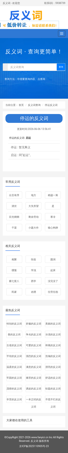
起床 (52, 270)
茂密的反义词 (14, 388)
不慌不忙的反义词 (53, 400)
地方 (33, 195)
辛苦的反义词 (14, 399)
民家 (14, 291)
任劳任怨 (53, 291)
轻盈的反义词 (53, 388)
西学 (33, 281)
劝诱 (33, 291)
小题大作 (33, 227)
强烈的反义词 (33, 356)
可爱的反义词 (33, 345)
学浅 (33, 270)
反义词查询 (34, 105)
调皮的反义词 (33, 388)
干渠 (14, 227)
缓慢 (14, 270)
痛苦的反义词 (33, 377)
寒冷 (52, 216)
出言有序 (14, 195)
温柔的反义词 (14, 367)
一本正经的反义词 (33, 400)
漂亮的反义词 (53, 367)
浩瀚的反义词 (53, 356)
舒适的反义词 (53, 377)
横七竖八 (14, 281)
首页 (21, 105)
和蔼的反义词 (53, 345)
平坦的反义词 (14, 356)
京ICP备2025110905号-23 (34, 446)
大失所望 (33, 206)
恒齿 (33, 259)
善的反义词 (14, 334)
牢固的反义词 (14, 377)
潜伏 (14, 206)
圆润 (52, 259)
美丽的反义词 (53, 323)
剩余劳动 (33, 216)
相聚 (14, 259)
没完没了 (53, 281)
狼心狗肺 (53, 227)
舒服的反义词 (33, 323)
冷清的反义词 (53, 334)
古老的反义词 (14, 345)
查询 (61, 67)
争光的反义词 (33, 334)
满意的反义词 (33, 367)
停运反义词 (51, 105)
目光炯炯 (14, 216)
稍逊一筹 (53, 195)
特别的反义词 (14, 323)
